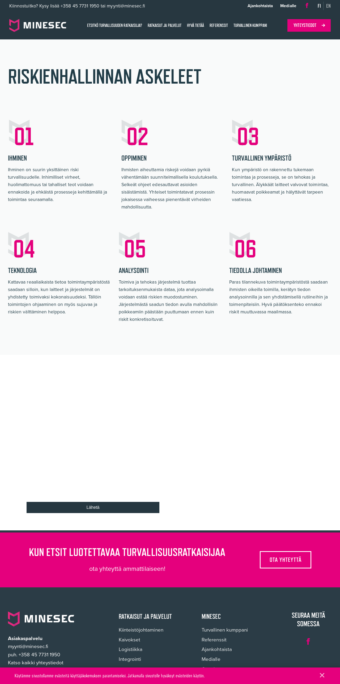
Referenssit (219, 25)
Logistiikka (131, 649)
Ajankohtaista (260, 6)
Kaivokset (129, 640)
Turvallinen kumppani (250, 25)
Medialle (288, 6)
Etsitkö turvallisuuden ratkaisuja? (114, 25)
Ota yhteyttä (286, 559)
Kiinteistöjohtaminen (141, 630)
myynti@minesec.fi (28, 646)
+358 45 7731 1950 (80, 5)
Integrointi (130, 659)
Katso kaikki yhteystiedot (35, 662)
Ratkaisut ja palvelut (164, 25)
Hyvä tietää (195, 25)
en (328, 6)
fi (319, 6)
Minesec (211, 616)
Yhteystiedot (305, 25)
